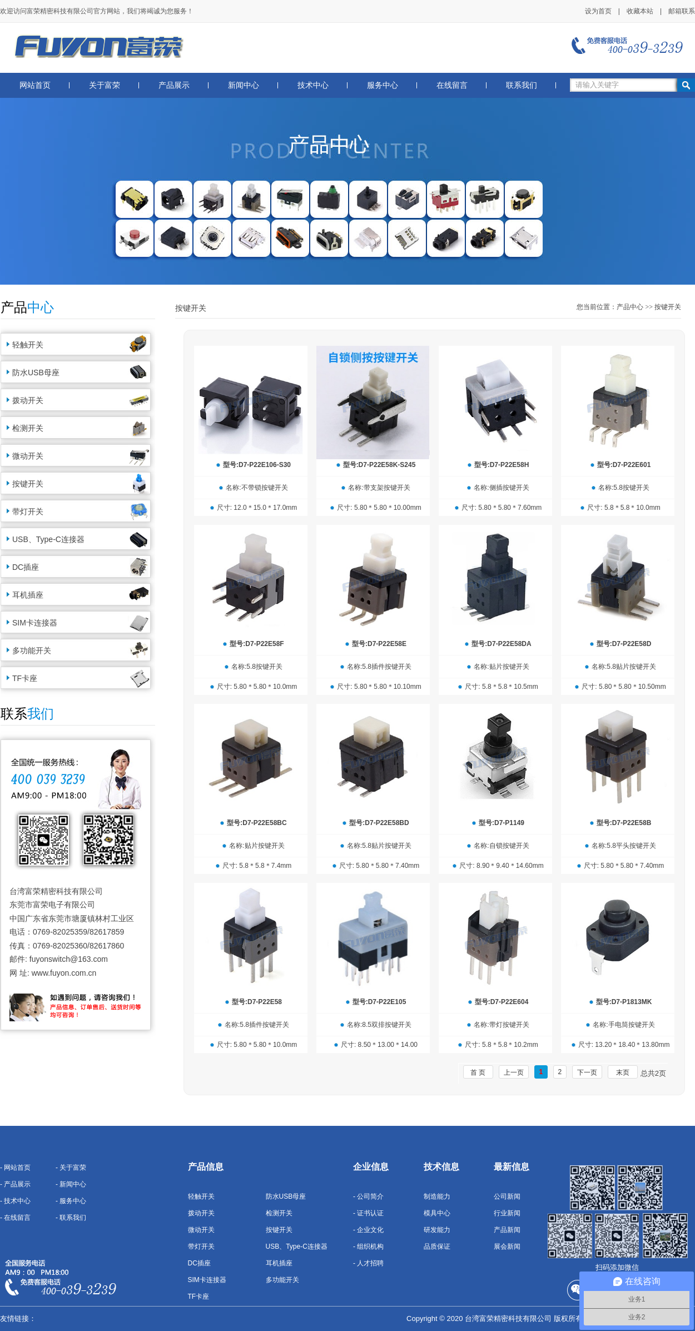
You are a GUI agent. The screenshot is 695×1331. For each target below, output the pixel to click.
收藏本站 (640, 11)
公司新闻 (507, 1196)
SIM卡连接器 (34, 622)
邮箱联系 (681, 11)
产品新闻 (507, 1230)
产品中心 (630, 307)
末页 (622, 1072)
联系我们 (521, 85)
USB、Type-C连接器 (48, 539)
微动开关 (27, 455)
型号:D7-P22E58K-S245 (379, 465)
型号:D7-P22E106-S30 (257, 465)
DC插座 (25, 567)
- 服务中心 (71, 1201)
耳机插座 (27, 594)
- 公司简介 (368, 1196)
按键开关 (27, 483)
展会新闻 (507, 1246)
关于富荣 (104, 85)
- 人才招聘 (368, 1263)
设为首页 (598, 11)
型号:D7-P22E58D (624, 644)
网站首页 (35, 85)
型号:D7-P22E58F (257, 644)
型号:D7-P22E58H (501, 465)
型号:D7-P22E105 (379, 1002)
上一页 (514, 1072)
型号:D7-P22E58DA (501, 644)
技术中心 (313, 85)
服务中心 (382, 85)
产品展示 (174, 85)
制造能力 (437, 1196)
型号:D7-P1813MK (624, 1002)
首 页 (477, 1072)
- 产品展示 (15, 1184)
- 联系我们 (71, 1217)
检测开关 (27, 428)
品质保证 (437, 1246)
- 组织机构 (368, 1246)
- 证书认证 (368, 1213)
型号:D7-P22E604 (502, 1002)
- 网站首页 (15, 1167)
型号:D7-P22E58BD (379, 823)
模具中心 (437, 1213)
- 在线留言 (15, 1217)
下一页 (587, 1072)
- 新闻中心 (71, 1184)
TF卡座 (24, 678)
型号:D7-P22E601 (624, 465)
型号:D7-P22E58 (257, 1002)
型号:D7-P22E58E (379, 644)
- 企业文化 (368, 1230)
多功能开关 (31, 650)
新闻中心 (243, 85)
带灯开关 (27, 511)
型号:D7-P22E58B (624, 823)
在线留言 (452, 85)
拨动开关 (27, 400)
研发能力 (437, 1230)
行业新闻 (507, 1213)
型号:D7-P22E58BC (256, 823)
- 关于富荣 (71, 1167)
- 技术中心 (15, 1201)
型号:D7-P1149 (501, 823)
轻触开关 (27, 344)
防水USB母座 (35, 372)
